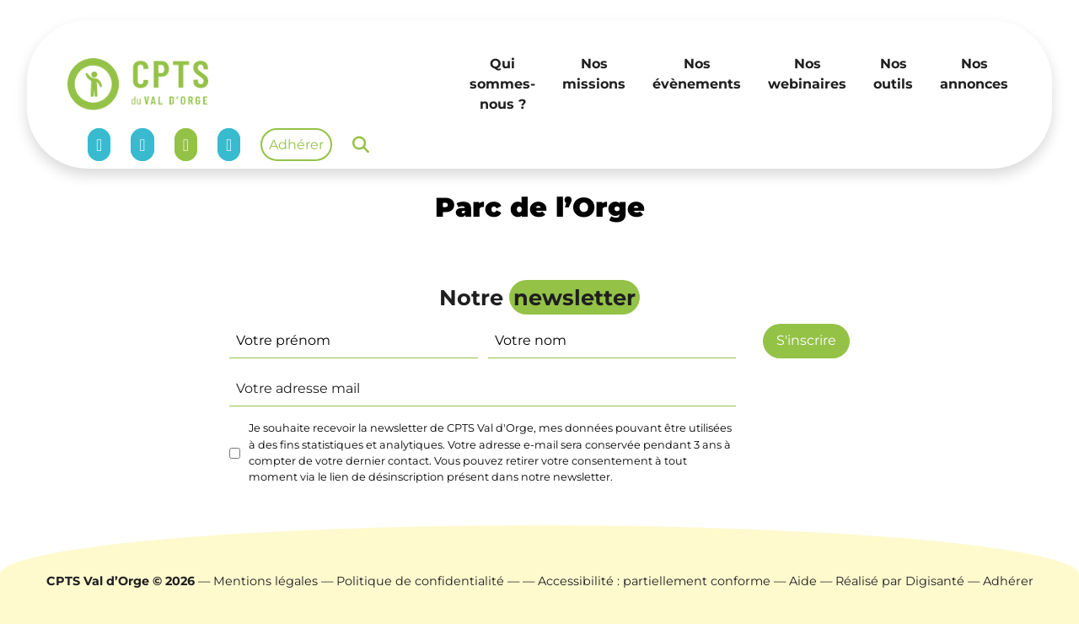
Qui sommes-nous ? (502, 84)
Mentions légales (265, 581)
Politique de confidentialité (420, 581)
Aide (803, 581)
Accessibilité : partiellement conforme (654, 581)
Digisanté (934, 581)
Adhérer (296, 145)
